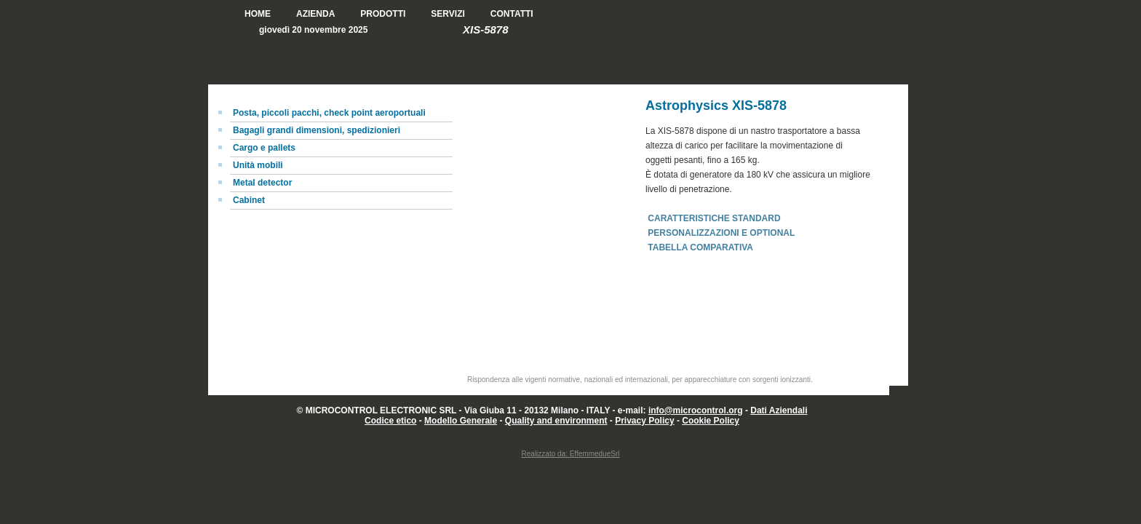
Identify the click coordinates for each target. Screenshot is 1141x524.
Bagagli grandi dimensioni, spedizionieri (316, 130)
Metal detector (262, 183)
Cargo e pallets (264, 148)
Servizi (447, 14)
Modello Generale (460, 421)
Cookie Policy (710, 421)
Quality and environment (556, 421)
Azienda (315, 14)
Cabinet (249, 200)
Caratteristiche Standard (714, 218)
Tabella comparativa (700, 247)
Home (257, 14)
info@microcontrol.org (695, 410)
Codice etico (390, 421)
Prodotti (382, 14)
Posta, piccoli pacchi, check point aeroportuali (329, 113)
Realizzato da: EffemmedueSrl (571, 454)
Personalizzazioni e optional (721, 233)
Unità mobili (258, 165)
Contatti (511, 14)
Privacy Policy (644, 421)
